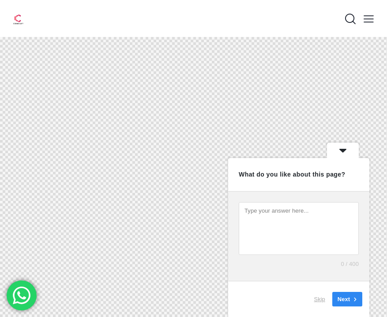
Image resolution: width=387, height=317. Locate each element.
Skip (319, 299)
